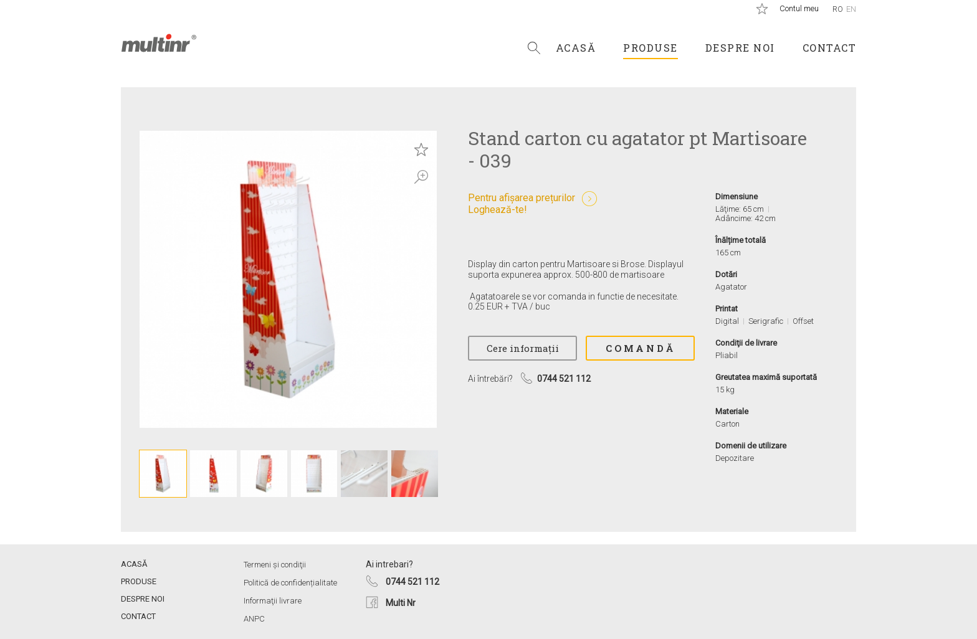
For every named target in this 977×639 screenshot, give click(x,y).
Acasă (576, 47)
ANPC (254, 618)
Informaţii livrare (273, 600)
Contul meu (799, 8)
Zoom (421, 176)
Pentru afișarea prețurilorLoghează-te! (521, 203)
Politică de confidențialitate (290, 582)
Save (421, 149)
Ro (837, 9)
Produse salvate (762, 8)
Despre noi (740, 47)
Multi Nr (401, 603)
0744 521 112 (412, 582)
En (851, 9)
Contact (830, 47)
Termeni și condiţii (275, 564)
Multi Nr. (159, 43)
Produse (650, 47)
